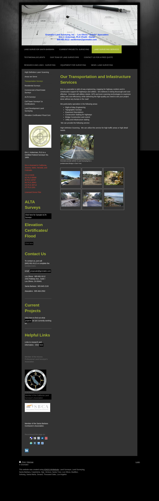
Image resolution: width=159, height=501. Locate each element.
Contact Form (30, 266)
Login (138, 462)
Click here (29, 243)
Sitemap (30, 462)
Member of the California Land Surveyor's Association (37, 396)
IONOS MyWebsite (51, 470)
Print (22, 462)
